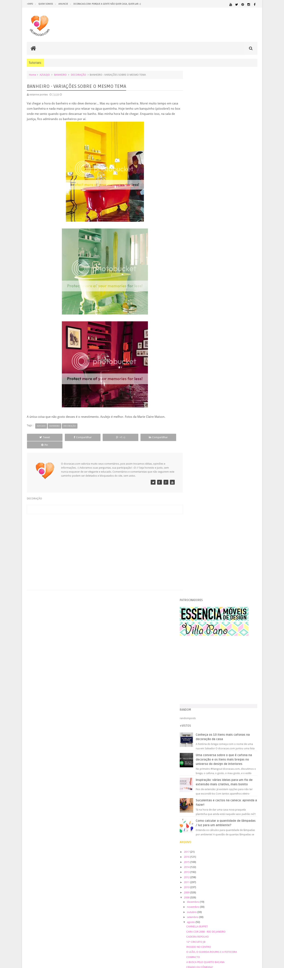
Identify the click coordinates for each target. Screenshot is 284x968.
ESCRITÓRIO (224, 802)
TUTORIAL (220, 845)
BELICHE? (200, 620)
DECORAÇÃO (78, 74)
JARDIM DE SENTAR (206, 569)
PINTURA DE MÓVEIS (245, 833)
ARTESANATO (196, 789)
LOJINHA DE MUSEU (206, 595)
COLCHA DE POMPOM (207, 635)
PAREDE (251, 829)
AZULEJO (45, 74)
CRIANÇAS (218, 789)
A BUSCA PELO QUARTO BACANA (214, 443)
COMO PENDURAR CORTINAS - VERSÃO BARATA (222, 504)
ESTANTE (200, 463)
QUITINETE (207, 841)
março (199, 692)
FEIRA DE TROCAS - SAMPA (210, 473)
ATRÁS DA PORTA (204, 651)
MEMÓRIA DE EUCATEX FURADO (213, 630)
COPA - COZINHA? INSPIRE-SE (212, 499)
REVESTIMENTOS (247, 841)
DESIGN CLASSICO (202, 797)
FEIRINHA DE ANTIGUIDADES (211, 645)
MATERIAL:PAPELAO (246, 826)
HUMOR (222, 811)
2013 (195, 353)
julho (198, 672)
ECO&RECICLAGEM (201, 802)
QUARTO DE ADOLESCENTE (219, 837)
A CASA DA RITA (204, 554)
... (195, 590)
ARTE (254, 784)
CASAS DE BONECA (206, 488)
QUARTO (194, 837)
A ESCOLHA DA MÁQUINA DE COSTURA (217, 549)
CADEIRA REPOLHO (206, 417)
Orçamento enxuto (206, 514)
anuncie (63, 4)
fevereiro (200, 697)
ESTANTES (239, 802)
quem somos (45, 4)
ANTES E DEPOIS (221, 784)
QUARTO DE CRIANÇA (207, 640)
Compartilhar (72, 437)
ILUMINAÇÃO (249, 811)
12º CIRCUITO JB (204, 422)
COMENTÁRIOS (203, 493)
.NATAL (193, 784)
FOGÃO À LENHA (204, 585)
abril (198, 687)
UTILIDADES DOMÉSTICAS (239, 845)
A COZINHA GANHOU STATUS (211, 564)
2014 (195, 348)
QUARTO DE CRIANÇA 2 (208, 544)
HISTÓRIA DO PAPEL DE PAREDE (213, 666)
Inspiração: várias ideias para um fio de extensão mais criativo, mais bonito (230, 261)
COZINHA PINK (203, 661)
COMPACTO (201, 438)
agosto (199, 403)
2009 (195, 373)
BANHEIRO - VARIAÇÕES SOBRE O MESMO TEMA (223, 605)
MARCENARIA (196, 814)
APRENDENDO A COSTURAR (211, 559)
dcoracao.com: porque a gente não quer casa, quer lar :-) (107, 4)
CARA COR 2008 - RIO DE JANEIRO (214, 412)
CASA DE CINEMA (205, 539)
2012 (195, 358)
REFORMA (231, 841)
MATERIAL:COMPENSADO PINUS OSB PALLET (222, 818)
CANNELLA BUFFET (205, 407)
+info (30, 4)
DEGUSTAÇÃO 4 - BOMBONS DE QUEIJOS (218, 610)
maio (198, 682)
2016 (195, 338)
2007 (195, 704)
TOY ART (200, 615)
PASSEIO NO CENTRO (207, 428)
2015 (195, 343)
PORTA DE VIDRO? (205, 483)
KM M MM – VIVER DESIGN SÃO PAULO (217, 519)
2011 (195, 363)
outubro (200, 393)
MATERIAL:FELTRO (246, 821)
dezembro (201, 383)
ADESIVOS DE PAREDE (207, 575)
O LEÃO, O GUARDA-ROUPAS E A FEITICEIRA (220, 433)
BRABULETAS (202, 478)
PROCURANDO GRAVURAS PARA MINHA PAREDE (222, 453)
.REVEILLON (205, 785)
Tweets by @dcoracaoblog (203, 880)
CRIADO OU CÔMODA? (208, 448)
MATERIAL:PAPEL (222, 826)
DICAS (227, 797)
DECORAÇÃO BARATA (203, 793)
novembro (201, 388)
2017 (195, 333)
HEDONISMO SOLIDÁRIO (209, 524)
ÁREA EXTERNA (207, 849)
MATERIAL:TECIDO (201, 829)
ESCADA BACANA (204, 534)
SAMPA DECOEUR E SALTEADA (212, 625)
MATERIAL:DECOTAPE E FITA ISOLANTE (211, 821)
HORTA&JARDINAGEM (201, 811)
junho (199, 677)
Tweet (41, 437)
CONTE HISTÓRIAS (205, 468)
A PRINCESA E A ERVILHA (209, 509)
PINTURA (225, 833)
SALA (191, 844)
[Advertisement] (103, 540)
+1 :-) (102, 437)
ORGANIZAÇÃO (230, 829)
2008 (195, 378)
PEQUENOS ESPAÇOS (200, 833)
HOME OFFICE (244, 807)
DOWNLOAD (248, 797)
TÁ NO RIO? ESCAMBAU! (209, 458)
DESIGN (225, 793)
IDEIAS (234, 811)
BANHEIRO (60, 74)
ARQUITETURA (241, 784)
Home (32, 74)
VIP (196, 600)
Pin (164, 437)
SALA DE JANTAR (203, 845)
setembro (201, 398)
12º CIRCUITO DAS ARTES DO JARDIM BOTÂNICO (223, 580)
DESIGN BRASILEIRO (245, 793)
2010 (195, 368)
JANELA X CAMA (204, 529)
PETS (215, 833)
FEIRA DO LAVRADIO (206, 656)
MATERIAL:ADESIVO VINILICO (235, 814)
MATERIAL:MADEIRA (198, 826)
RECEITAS (219, 841)
